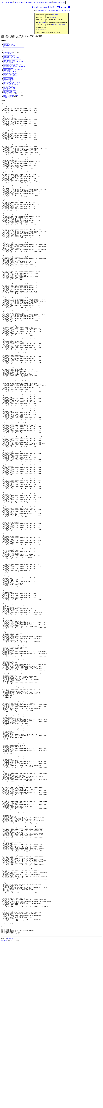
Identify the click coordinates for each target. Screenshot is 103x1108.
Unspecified (42, 22)
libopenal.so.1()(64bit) (8, 80)
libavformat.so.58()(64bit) (9, 66)
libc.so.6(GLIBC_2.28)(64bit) (10, 73)
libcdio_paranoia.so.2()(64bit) (10, 76)
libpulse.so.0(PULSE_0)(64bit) (10, 85)
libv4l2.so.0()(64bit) (8, 86)
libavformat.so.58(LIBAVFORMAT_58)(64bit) (14, 67)
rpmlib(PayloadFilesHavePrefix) (10, 95)
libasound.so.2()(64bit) (8, 57)
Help (59, 2)
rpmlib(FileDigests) (7, 94)
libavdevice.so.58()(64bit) (9, 46)
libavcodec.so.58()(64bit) (9, 60)
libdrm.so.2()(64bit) (8, 77)
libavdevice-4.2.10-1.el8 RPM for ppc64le (51, 7)
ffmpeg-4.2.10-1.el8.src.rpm (58, 24)
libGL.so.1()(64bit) (7, 54)
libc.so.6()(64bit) (7, 71)
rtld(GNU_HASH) (7, 98)
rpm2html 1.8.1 (10, 1103)
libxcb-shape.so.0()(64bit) (9, 88)
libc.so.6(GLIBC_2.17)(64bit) (10, 72)
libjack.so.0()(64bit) (8, 79)
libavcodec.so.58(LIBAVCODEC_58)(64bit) (13, 62)
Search (63, 2)
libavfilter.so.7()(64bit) (8, 63)
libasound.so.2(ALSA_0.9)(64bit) (11, 58)
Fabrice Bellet (4, 1106)
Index (3, 2)
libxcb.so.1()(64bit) (7, 92)
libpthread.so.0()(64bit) (8, 81)
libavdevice (6, 43)
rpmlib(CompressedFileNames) (10, 93)
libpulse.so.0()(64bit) (8, 84)
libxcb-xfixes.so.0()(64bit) (9, 90)
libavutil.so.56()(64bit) (8, 68)
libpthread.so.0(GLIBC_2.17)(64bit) (11, 82)
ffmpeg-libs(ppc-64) (8, 53)
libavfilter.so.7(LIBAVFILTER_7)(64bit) (12, 64)
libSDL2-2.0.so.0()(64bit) (9, 55)
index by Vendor (28, 2)
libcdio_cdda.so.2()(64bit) (9, 75)
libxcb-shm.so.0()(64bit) (9, 89)
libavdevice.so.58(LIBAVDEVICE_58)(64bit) (14, 47)
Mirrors (55, 2)
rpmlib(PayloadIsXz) (8, 97)
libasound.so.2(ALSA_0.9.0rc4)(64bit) (12, 59)
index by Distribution (19, 2)
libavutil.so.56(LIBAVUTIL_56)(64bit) (12, 70)
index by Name (48, 2)
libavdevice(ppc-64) (8, 45)
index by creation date (39, 2)
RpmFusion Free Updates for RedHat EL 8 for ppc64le (52, 10)
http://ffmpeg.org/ (42, 29)
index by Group (9, 2)
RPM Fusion (55, 14)
